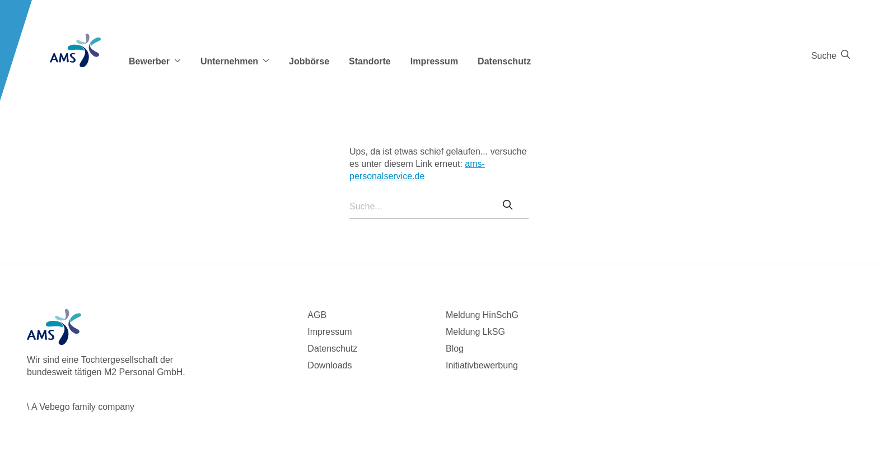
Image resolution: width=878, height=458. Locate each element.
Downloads (329, 365)
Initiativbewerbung (482, 365)
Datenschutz (504, 61)
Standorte (370, 61)
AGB (316, 315)
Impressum (434, 61)
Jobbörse (309, 61)
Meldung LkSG (475, 332)
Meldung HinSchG (482, 315)
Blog (455, 348)
